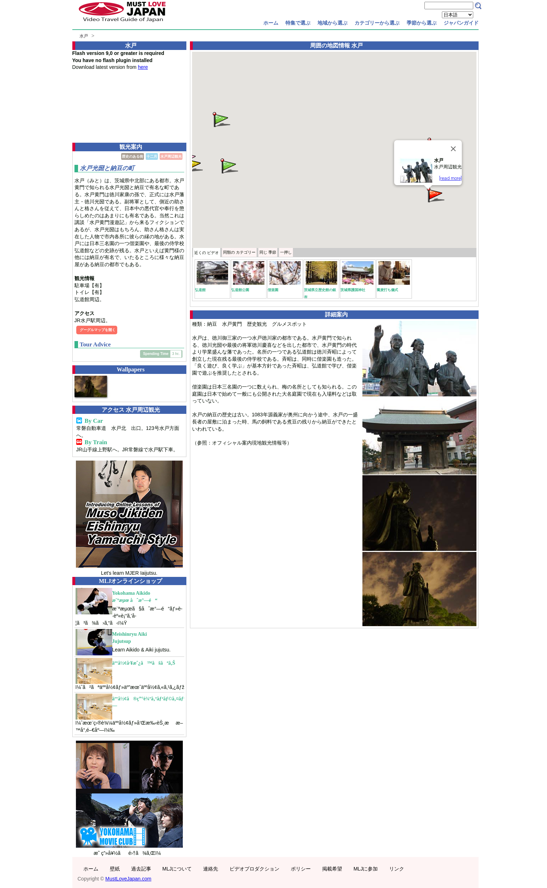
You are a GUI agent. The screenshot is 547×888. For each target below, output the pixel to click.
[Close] (453, 148)
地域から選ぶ (332, 23)
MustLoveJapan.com (128, 879)
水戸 (83, 36)
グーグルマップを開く (97, 330)
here (143, 67)
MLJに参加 (366, 869)
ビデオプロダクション (254, 869)
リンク (396, 869)
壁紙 (115, 869)
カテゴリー (239, 252)
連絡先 (210, 869)
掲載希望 (332, 869)
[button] (435, 194)
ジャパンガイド (461, 23)
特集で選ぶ (297, 23)
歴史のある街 (132, 156)
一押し (286, 252)
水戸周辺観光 (171, 156)
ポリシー (301, 869)
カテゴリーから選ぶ (377, 23)
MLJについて (177, 869)
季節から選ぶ (422, 23)
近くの (206, 252)
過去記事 (141, 869)
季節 (267, 252)
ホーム (270, 23)
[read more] (450, 178)
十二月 (151, 156)
